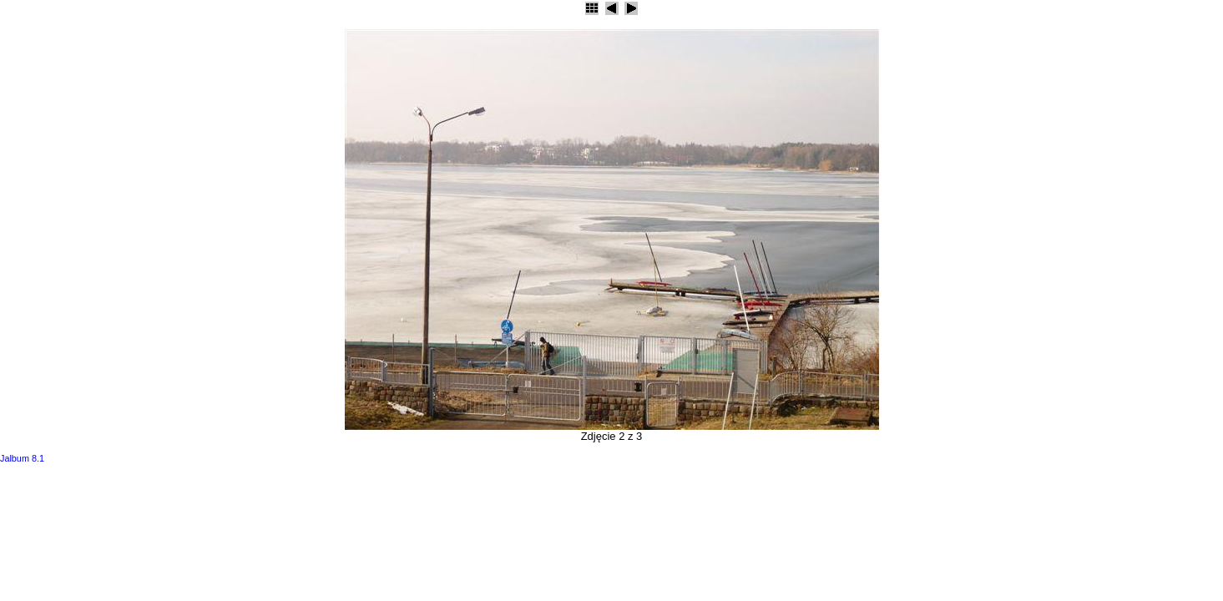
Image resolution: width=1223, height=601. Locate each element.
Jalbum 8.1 (22, 458)
